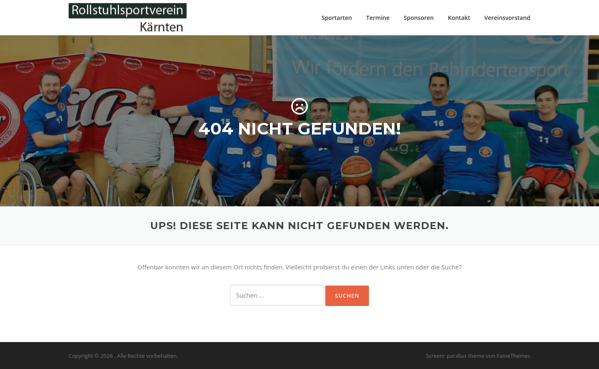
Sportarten (337, 18)
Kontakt (459, 18)
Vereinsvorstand (507, 18)
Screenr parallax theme (455, 355)
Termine (377, 18)
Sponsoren (419, 18)
